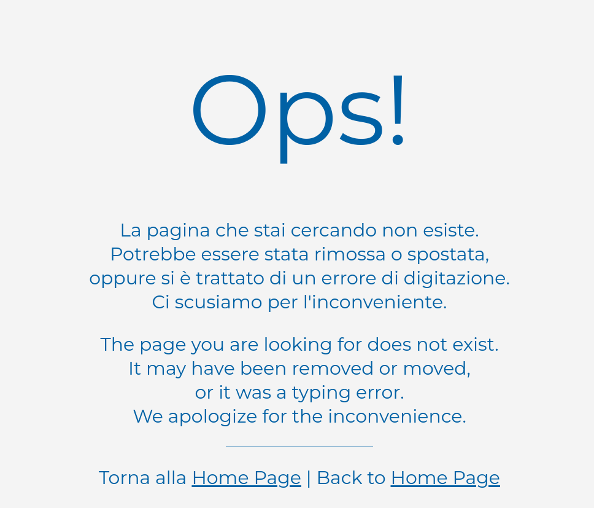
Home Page (246, 477)
